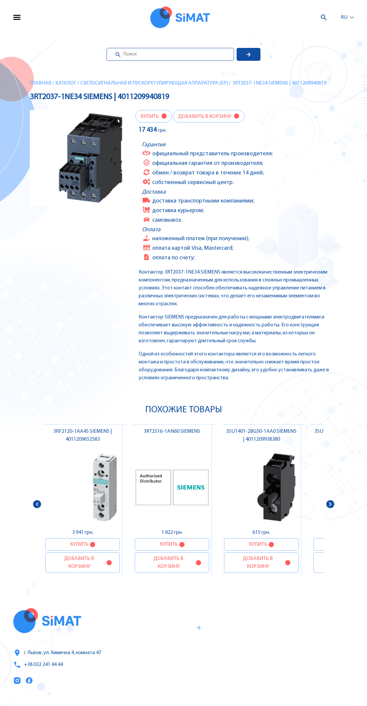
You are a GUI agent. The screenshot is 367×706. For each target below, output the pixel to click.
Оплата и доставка (241, 659)
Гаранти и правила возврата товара (157, 653)
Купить (150, 116)
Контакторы (294, 658)
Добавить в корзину (205, 116)
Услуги (225, 631)
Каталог (65, 83)
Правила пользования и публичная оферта (152, 675)
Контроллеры (296, 617)
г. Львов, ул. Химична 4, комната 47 (57, 653)
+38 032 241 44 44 (38, 665)
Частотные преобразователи (316, 631)
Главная (40, 83)
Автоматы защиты (303, 645)
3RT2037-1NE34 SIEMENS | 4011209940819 (279, 83)
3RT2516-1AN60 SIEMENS (172, 431)
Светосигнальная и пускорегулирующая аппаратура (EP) (154, 83)
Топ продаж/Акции (241, 673)
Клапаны (290, 686)
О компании (233, 645)
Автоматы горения (303, 672)
